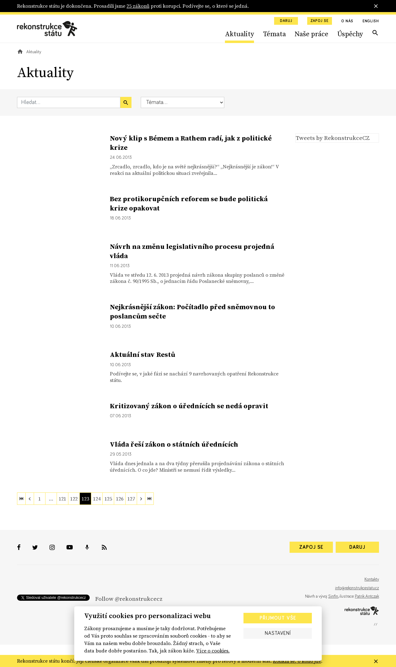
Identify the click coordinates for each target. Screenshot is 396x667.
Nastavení (278, 633)
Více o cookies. (213, 650)
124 (97, 498)
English (371, 21)
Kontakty (371, 579)
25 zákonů (138, 5)
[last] (149, 499)
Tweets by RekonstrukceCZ (333, 138)
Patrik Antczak (367, 596)
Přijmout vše (278, 618)
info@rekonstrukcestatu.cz (357, 588)
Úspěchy (350, 33)
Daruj (286, 21)
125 (108, 498)
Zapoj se (320, 21)
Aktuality (239, 33)
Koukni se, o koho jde (297, 660)
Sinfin (333, 596)
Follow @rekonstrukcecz (128, 599)
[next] (141, 499)
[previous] (30, 499)
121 (62, 498)
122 (74, 498)
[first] (21, 499)
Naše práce (311, 33)
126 (119, 498)
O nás (347, 21)
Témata (274, 33)
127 (131, 498)
